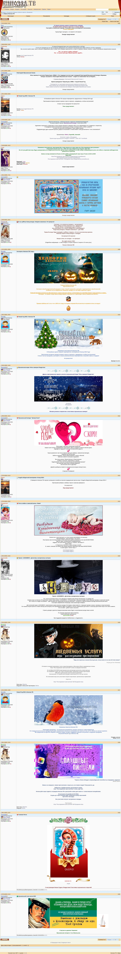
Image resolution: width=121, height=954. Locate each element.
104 (119, 93)
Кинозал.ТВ (114, 953)
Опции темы (105, 21)
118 (119, 742)
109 (119, 249)
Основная (68, 403)
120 (119, 894)
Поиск (112, 16)
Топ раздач (23, 9)
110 (119, 314)
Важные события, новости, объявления (23, 12)
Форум (12, 9)
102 (119, 44)
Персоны (30, 9)
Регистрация (11, 16)
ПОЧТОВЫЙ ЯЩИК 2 (68, 551)
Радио (48, 9)
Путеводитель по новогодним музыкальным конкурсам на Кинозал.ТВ (68, 84)
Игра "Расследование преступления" (63, 681)
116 (119, 622)
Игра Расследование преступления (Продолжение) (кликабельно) (68, 156)
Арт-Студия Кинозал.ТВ (27, 55)
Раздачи (17, 9)
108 (119, 219)
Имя (103, 12)
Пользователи (46, 16)
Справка (28, 16)
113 (119, 475)
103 (119, 70)
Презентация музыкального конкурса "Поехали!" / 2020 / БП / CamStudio (68, 138)
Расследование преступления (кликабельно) (68, 157)
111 (119, 365)
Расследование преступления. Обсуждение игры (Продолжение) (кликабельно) (68, 159)
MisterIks (25, 684)
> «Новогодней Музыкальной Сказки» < (68, 79)
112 (119, 416)
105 (119, 119)
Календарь (66, 16)
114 (119, 501)
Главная (7, 9)
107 (119, 175)
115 (119, 556)
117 (119, 690)
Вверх (119, 953)
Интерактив (9, 12)
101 (119, 23)
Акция (68, 883)
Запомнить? (116, 12)
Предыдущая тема (56, 942)
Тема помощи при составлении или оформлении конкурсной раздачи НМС (68, 85)
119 (119, 812)
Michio (37, 685)
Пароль (103, 14)
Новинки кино (37, 9)
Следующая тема (65, 942)
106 (119, 145)
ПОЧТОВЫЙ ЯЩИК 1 (68, 550)
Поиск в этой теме (114, 21)
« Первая (109, 19)
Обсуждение (68, 404)
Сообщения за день (90, 16)
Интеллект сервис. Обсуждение (68, 137)
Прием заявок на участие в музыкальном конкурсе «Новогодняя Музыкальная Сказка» (68, 86)
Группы (44, 9)
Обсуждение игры (78, 681)
